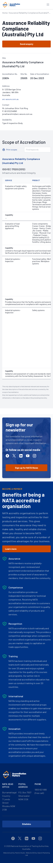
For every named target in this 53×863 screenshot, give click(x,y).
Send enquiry (26, 44)
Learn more (11, 548)
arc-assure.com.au (10, 99)
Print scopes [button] (11, 149)
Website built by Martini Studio (14, 853)
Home (4, 13)
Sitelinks (26, 824)
